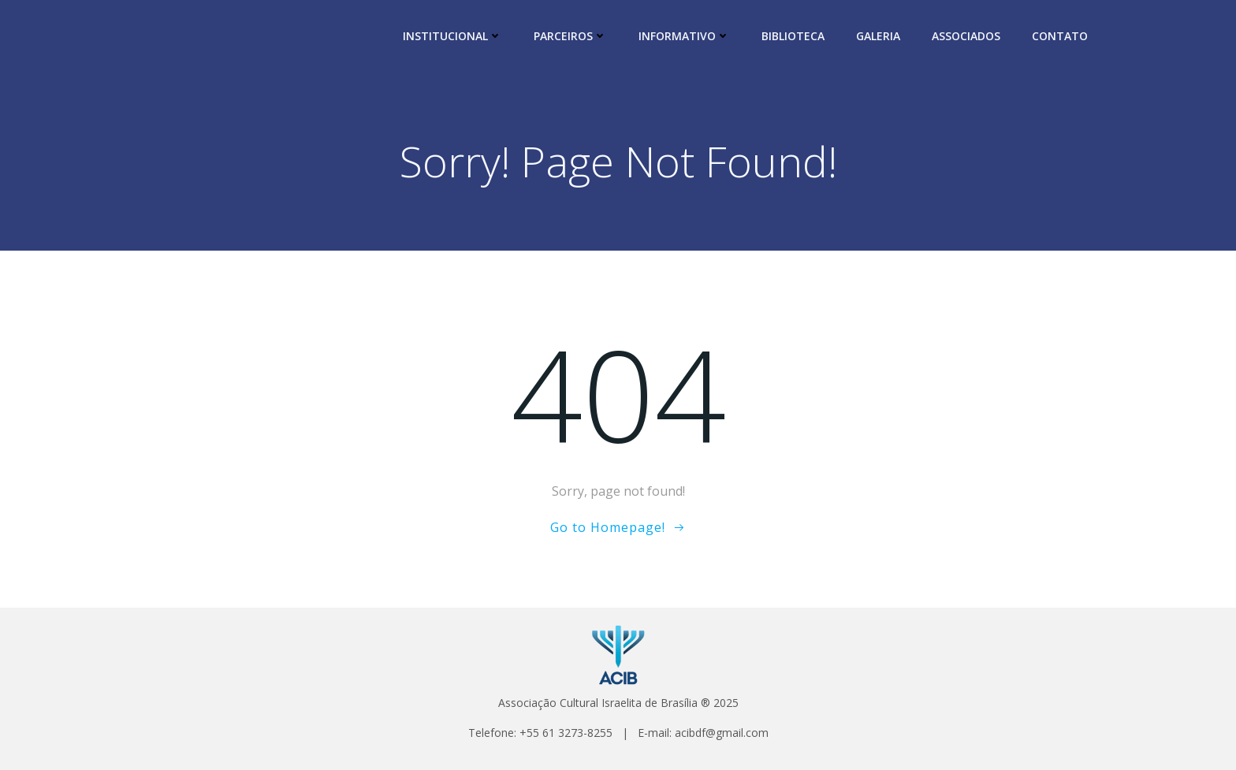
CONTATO (1060, 35)
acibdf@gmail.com (722, 732)
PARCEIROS (570, 35)
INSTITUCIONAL (452, 35)
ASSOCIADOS (966, 35)
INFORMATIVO (684, 35)
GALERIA (878, 35)
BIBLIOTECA (793, 35)
